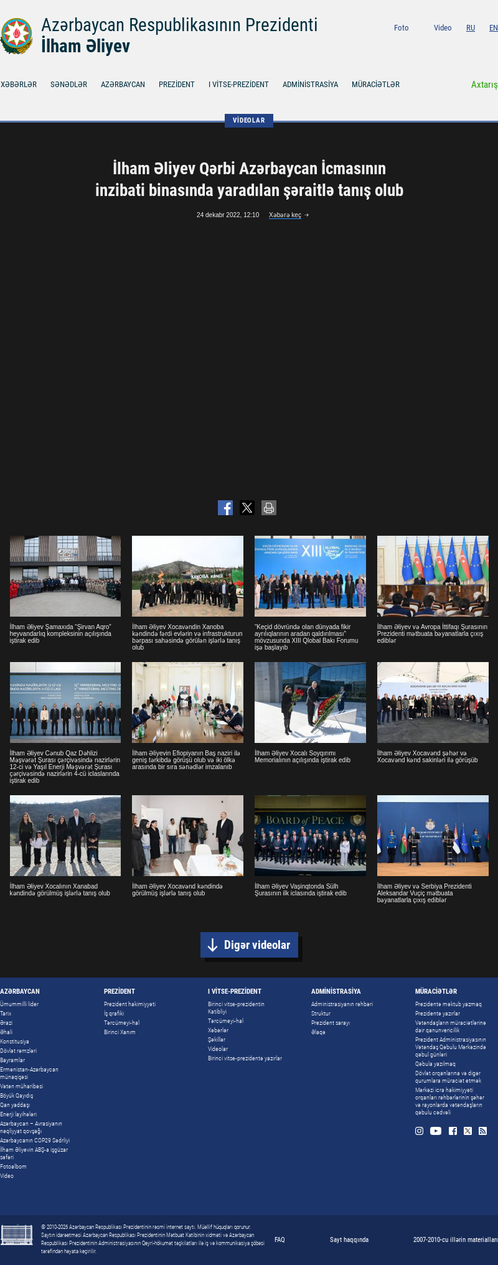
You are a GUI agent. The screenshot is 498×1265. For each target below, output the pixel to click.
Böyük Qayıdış (16, 1095)
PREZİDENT (177, 84)
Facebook (464, 44)
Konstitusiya (14, 1041)
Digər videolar (257, 945)
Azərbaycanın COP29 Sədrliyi (35, 1140)
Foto (401, 27)
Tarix (5, 1013)
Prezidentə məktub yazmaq (448, 1004)
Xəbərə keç (285, 215)
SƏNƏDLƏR (68, 84)
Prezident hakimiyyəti (130, 1004)
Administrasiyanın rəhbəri (342, 1004)
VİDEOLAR (249, 120)
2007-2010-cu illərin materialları (455, 1240)
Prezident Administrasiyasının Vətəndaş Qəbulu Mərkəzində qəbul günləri (450, 1047)
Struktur (321, 1013)
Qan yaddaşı (15, 1104)
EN (493, 27)
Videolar (218, 1048)
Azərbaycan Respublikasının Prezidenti (179, 24)
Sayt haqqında (349, 1240)
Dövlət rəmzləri (18, 1050)
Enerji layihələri (18, 1114)
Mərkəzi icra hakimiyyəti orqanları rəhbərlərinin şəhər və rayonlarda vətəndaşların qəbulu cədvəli (449, 1101)
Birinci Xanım (120, 1032)
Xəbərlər (218, 1030)
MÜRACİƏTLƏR (376, 84)
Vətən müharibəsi (21, 1086)
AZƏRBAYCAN (123, 84)
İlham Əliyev (85, 46)
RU (470, 27)
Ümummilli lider (19, 1004)
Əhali (6, 1032)
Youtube (447, 44)
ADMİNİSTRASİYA (310, 84)
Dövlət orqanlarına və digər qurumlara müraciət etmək (448, 1077)
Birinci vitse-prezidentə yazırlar (245, 1058)
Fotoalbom (13, 1166)
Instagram (430, 44)
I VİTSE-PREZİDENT (239, 84)
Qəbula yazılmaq (435, 1063)
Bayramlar (12, 1060)
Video (443, 27)
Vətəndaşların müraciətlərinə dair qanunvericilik (450, 1026)
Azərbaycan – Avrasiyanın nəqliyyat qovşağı (31, 1127)
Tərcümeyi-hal (121, 1022)
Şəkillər (216, 1039)
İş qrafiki (114, 1013)
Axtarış (484, 84)
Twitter (479, 44)
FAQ (280, 1240)
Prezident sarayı (330, 1022)
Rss (494, 44)
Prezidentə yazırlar (437, 1013)
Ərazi (6, 1022)
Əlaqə (318, 1032)
